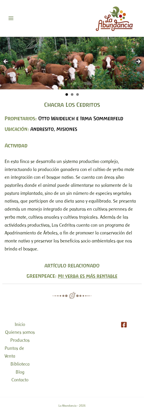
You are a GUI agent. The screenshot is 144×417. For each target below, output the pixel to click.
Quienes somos (20, 332)
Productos (20, 340)
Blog (20, 372)
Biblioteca (20, 364)
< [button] (5, 61)
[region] (72, 63)
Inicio (20, 324)
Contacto (20, 380)
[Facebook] (124, 324)
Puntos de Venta (14, 352)
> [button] (138, 61)
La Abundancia (67, 405)
